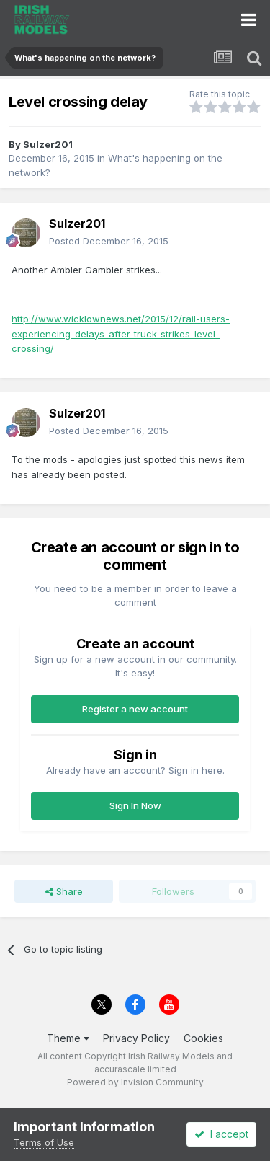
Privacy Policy (136, 1038)
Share (64, 891)
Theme (68, 1038)
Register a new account (135, 709)
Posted (108, 241)
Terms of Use (44, 1142)
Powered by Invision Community (135, 1082)
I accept (221, 1134)
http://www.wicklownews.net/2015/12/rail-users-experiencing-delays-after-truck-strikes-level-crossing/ (121, 334)
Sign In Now (135, 805)
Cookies (203, 1038)
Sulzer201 (48, 144)
